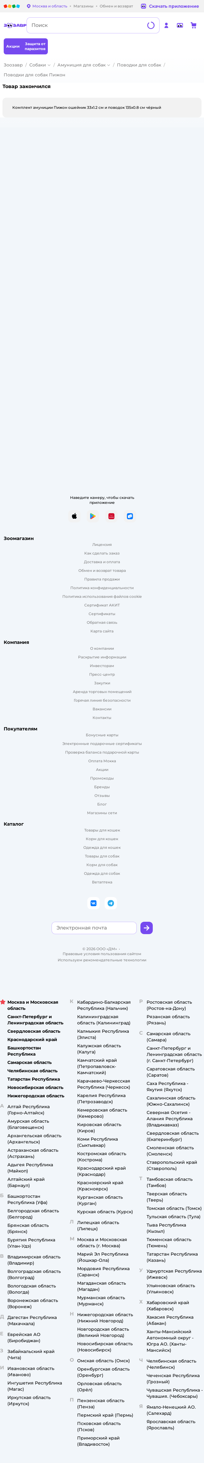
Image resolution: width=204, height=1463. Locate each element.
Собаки (37, 65)
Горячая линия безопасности (102, 700)
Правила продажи (102, 579)
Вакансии (102, 709)
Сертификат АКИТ (102, 605)
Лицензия (102, 544)
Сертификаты (102, 613)
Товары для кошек (102, 830)
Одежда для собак (102, 873)
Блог (102, 804)
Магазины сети (102, 812)
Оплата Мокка (102, 761)
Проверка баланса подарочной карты (102, 752)
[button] (146, 928)
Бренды (102, 787)
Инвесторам (102, 665)
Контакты (102, 717)
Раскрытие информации (102, 657)
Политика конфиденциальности (102, 587)
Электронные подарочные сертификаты (102, 743)
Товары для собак (102, 856)
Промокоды (102, 778)
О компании (102, 648)
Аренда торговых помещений (102, 691)
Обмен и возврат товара (102, 570)
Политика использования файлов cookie (102, 596)
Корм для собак (102, 864)
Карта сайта (102, 631)
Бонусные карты (102, 735)
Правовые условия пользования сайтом (102, 953)
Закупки (102, 683)
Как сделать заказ (102, 553)
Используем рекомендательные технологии (102, 960)
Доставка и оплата (102, 561)
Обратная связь (102, 622)
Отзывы (102, 795)
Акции (102, 769)
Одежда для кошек (102, 847)
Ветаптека (102, 882)
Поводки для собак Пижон (34, 75)
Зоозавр (13, 65)
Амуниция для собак (81, 65)
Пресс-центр (102, 674)
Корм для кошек (102, 838)
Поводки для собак (139, 65)
